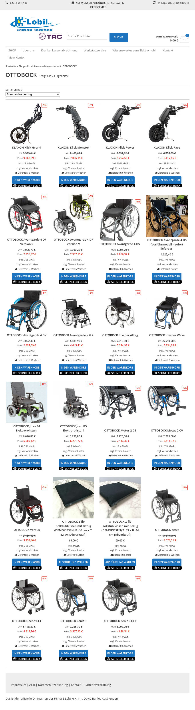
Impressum (18, 685)
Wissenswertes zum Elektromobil (134, 50)
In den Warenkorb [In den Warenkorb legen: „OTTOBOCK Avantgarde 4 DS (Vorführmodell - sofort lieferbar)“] (167, 276)
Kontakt (168, 50)
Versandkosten (30, 168)
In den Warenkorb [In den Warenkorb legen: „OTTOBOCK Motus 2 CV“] (167, 463)
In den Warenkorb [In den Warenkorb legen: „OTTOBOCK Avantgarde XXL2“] (73, 367)
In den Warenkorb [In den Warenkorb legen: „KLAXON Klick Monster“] (73, 180)
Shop (22, 66)
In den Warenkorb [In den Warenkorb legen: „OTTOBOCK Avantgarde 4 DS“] (120, 276)
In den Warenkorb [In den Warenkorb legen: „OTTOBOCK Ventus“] (27, 562)
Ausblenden (110, 698)
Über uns (28, 50)
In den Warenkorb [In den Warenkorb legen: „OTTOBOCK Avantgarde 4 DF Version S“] (27, 276)
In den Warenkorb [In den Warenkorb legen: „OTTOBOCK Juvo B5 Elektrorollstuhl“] (73, 463)
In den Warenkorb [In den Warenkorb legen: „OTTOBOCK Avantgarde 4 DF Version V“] (73, 276)
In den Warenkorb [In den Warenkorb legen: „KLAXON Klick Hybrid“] (27, 180)
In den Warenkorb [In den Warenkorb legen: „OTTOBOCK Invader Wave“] (167, 367)
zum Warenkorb (167, 36)
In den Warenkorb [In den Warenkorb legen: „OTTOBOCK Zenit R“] (73, 653)
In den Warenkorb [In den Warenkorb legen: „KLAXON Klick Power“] (120, 180)
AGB (32, 685)
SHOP (12, 50)
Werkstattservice (95, 50)
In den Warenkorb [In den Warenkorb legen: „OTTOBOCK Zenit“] (167, 562)
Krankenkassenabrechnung (59, 50)
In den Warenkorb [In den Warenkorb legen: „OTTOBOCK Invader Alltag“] (120, 367)
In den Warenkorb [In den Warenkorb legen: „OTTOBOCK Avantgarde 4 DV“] (27, 367)
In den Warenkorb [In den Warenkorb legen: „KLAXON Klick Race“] (167, 180)
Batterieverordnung (97, 685)
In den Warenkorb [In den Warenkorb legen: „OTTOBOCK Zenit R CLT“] (120, 653)
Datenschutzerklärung (53, 685)
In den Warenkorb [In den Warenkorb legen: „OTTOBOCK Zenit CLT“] (27, 653)
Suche (118, 37)
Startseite (11, 66)
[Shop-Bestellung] (33, 94)
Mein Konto (16, 57)
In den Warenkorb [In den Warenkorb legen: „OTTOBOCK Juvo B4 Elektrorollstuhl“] (27, 463)
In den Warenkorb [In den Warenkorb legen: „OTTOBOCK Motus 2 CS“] (120, 463)
